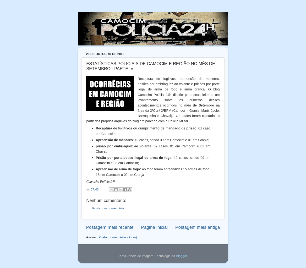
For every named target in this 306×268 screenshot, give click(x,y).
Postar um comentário (108, 208)
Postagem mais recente (109, 227)
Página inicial (154, 227)
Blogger (181, 256)
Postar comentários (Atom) (118, 237)
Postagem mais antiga (197, 227)
